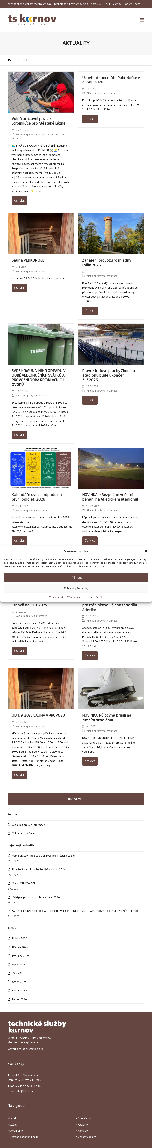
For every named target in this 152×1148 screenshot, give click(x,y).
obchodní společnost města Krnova (29, 3)
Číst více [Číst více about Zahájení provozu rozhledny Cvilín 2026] (90, 310)
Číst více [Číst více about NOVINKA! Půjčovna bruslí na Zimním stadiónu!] (90, 761)
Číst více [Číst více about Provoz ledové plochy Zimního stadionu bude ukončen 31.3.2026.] (90, 400)
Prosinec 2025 (20, 956)
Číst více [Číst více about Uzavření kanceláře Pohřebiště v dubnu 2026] (90, 119)
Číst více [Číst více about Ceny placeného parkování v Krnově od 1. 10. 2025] (19, 651)
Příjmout (76, 577)
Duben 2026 (19, 938)
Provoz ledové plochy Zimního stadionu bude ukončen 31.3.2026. (108, 375)
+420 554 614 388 (30, 1086)
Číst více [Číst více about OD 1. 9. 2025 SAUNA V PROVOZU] (19, 774)
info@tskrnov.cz (25, 1091)
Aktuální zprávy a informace (31, 134)
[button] (146, 551)
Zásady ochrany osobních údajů (84, 597)
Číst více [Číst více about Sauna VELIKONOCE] (19, 287)
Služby (13, 1124)
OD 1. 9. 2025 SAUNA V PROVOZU (38, 715)
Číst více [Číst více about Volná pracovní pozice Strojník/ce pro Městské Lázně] (19, 200)
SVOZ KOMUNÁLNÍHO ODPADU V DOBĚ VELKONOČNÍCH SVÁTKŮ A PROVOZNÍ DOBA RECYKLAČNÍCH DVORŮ (38, 378)
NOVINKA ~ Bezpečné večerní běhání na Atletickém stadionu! (110, 497)
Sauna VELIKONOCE (28, 260)
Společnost (84, 1118)
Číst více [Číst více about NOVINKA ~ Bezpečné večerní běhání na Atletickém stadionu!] (90, 540)
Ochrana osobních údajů (24, 1137)
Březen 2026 (20, 947)
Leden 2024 (19, 999)
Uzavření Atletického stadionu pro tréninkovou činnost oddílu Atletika (109, 605)
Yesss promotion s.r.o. (31, 1049)
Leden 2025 (19, 990)
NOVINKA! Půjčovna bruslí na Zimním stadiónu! (106, 717)
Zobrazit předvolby (76, 588)
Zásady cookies (56, 597)
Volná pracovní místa (24, 833)
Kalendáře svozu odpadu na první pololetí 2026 (37, 497)
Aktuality (83, 1124)
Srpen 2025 (19, 982)
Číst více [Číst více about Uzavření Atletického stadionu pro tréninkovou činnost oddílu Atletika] (90, 655)
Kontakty (83, 1130)
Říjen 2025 (18, 964)
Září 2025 (18, 973)
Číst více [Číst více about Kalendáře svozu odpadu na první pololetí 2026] (19, 540)
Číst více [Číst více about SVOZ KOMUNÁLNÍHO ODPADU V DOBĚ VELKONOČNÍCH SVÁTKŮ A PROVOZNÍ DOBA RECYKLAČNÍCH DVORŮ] (19, 435)
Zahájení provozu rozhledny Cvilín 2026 (36, 897)
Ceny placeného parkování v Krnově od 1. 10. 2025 (37, 602)
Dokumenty (16, 1130)
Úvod (13, 1118)
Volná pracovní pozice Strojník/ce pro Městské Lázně (38, 121)
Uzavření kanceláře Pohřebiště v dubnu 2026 (39, 869)
